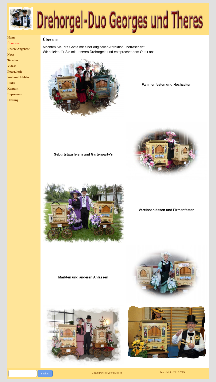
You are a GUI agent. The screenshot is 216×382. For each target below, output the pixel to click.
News (10, 54)
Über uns (13, 43)
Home (11, 37)
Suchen (45, 373)
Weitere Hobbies (18, 77)
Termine (12, 60)
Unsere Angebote (18, 49)
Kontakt (12, 88)
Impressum (14, 94)
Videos (11, 66)
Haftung (12, 100)
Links (11, 83)
